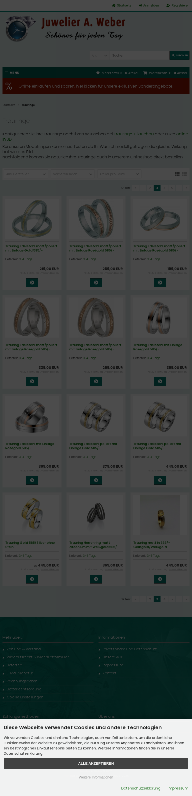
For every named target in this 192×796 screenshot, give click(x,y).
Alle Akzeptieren (96, 763)
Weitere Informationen (96, 777)
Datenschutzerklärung (140, 788)
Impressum (178, 788)
